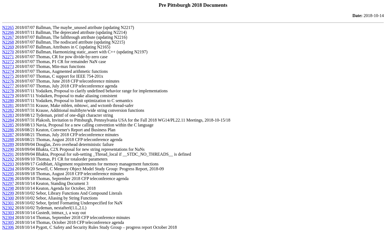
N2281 (8, 105)
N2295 (8, 173)
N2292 (8, 159)
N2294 (8, 168)
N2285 (8, 125)
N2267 (8, 37)
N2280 (8, 100)
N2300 (8, 198)
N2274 (8, 71)
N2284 (8, 120)
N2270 (8, 52)
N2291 (8, 154)
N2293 (8, 164)
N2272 (8, 61)
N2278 (8, 91)
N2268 (8, 42)
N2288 (8, 139)
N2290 (8, 149)
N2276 (8, 81)
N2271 (8, 56)
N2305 (8, 222)
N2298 (8, 188)
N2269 (8, 47)
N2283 (8, 115)
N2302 (8, 207)
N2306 (8, 227)
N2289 (8, 144)
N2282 (8, 110)
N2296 (8, 178)
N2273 (8, 66)
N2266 (8, 32)
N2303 (8, 212)
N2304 (8, 217)
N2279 (8, 95)
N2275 (8, 76)
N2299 (8, 193)
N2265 (8, 27)
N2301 (8, 203)
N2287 (8, 134)
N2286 (8, 130)
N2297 (8, 183)
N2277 (8, 86)
